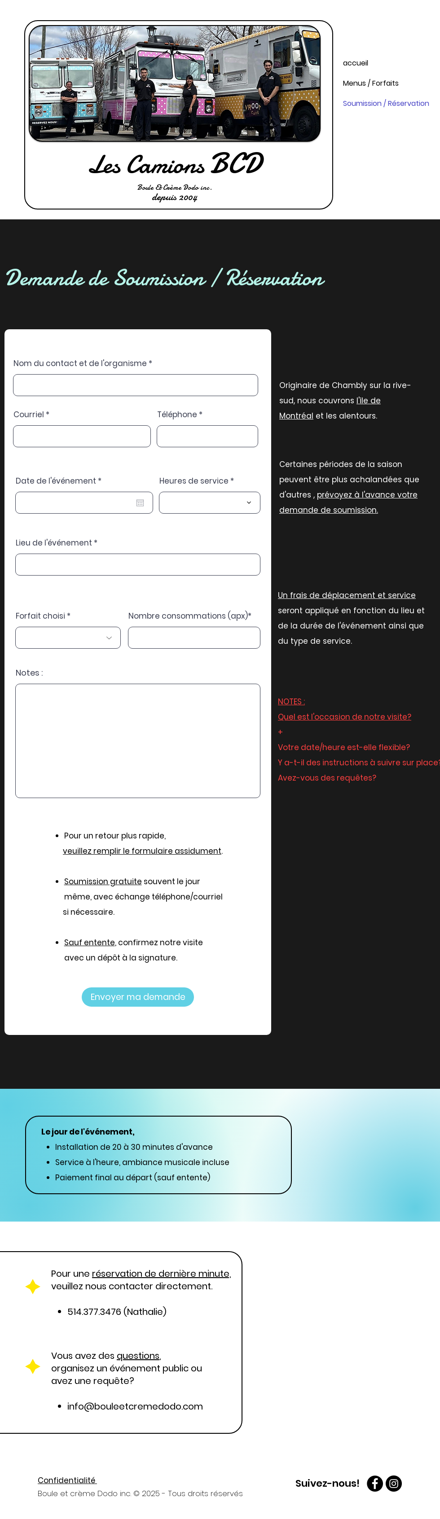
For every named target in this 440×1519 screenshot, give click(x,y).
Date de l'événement (61, 481)
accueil (355, 63)
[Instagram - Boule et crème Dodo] (394, 1483)
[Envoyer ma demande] (138, 997)
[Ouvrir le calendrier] (140, 502)
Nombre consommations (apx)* (189, 616)
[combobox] (137, 565)
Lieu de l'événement (54, 543)
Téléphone (178, 415)
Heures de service (194, 481)
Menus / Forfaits (371, 83)
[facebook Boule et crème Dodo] (375, 1483)
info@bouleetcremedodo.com (135, 1406)
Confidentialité (67, 1480)
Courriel (28, 415)
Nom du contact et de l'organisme (80, 363)
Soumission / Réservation (381, 103)
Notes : (29, 673)
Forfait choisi (40, 616)
